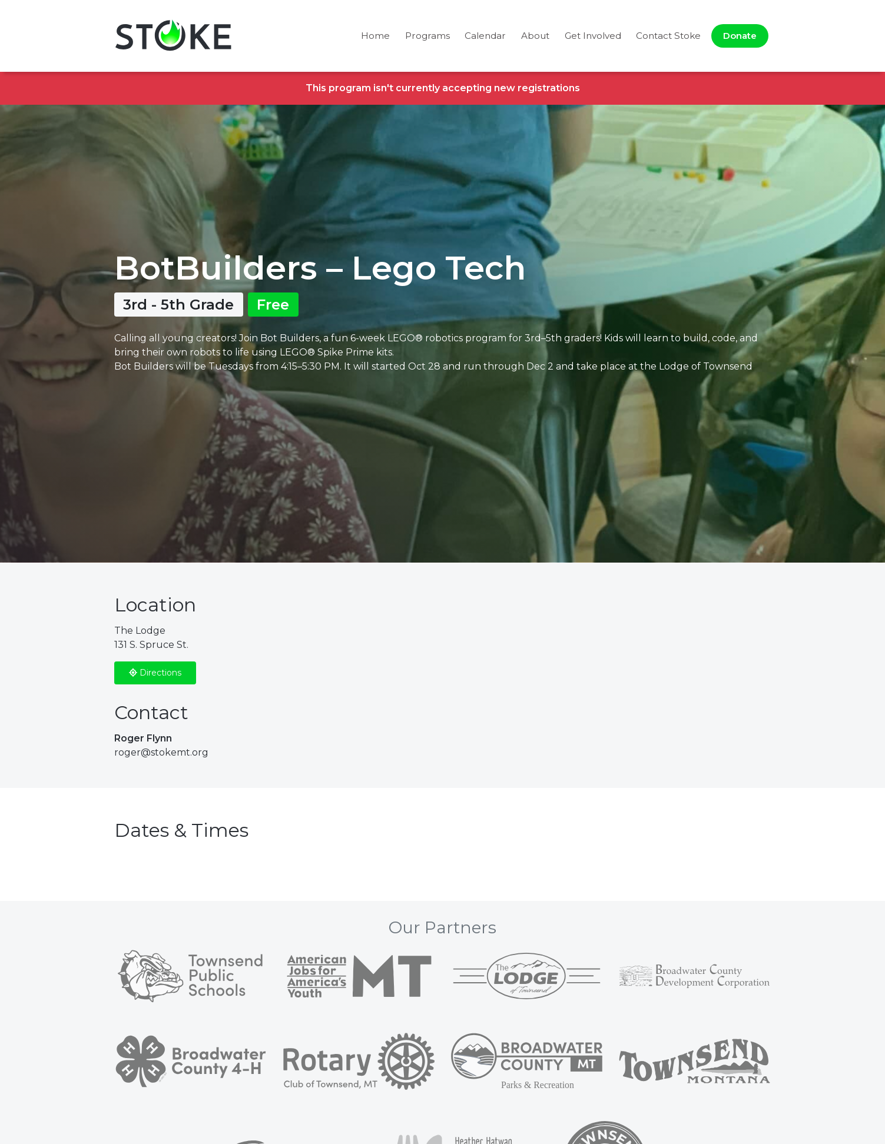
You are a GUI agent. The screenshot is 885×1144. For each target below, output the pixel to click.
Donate (740, 35)
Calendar (485, 35)
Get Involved (593, 35)
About (535, 35)
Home (375, 35)
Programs (427, 35)
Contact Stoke (668, 35)
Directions (155, 672)
